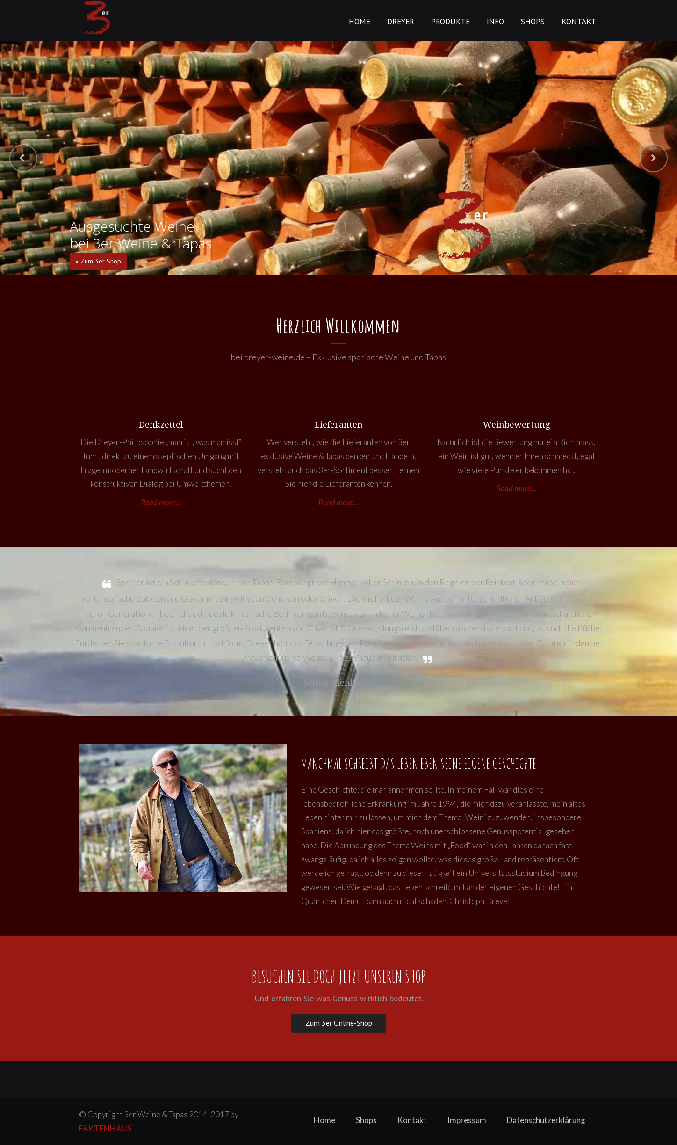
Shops (533, 21)
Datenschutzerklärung (546, 1120)
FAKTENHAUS (105, 1128)
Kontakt (579, 21)
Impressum (466, 1120)
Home (359, 21)
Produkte (450, 21)
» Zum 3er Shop (98, 261)
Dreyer (400, 21)
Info (495, 21)
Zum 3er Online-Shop (338, 1023)
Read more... (161, 502)
